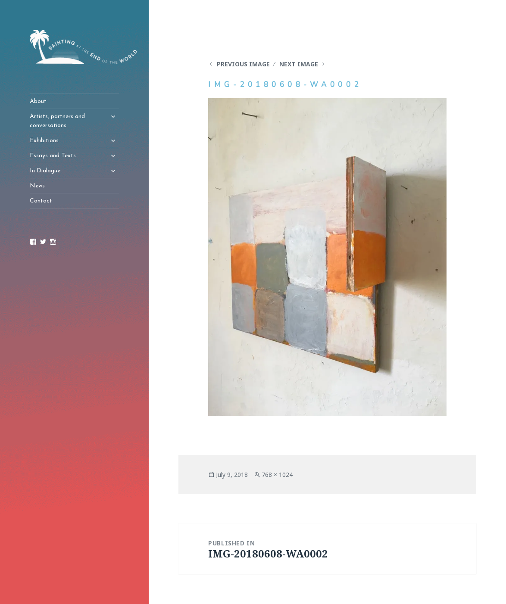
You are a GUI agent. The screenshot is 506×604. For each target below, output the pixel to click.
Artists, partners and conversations (57, 121)
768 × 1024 (277, 474)
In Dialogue (45, 171)
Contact (41, 201)
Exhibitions (44, 140)
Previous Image (243, 64)
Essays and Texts (53, 156)
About (38, 101)
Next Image (298, 64)
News (37, 186)
